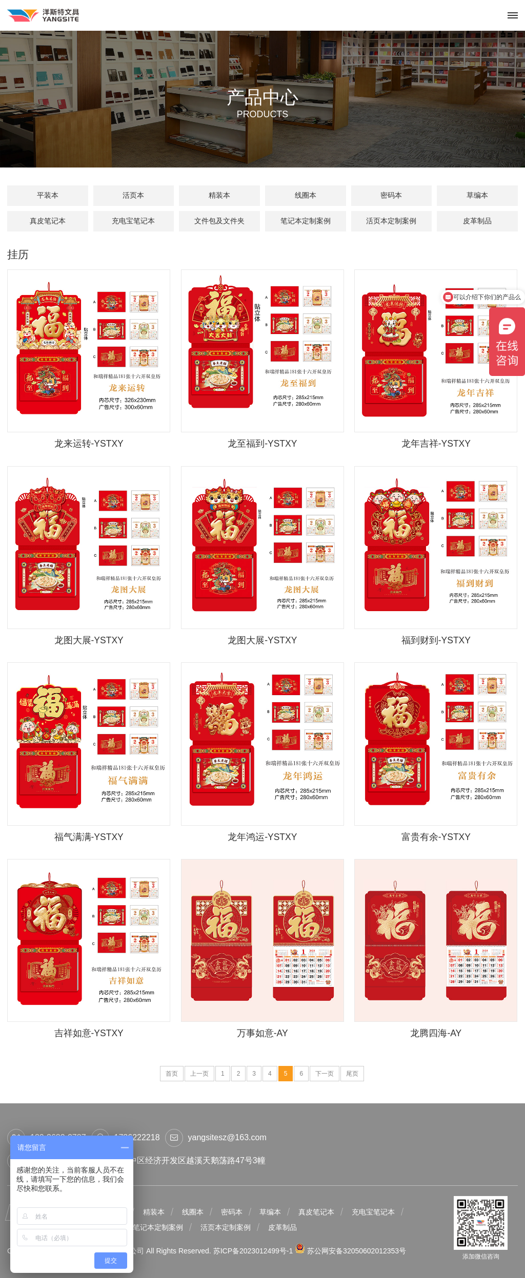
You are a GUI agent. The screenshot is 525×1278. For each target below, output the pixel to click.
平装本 (47, 195)
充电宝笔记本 (133, 221)
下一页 (324, 1073)
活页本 (133, 195)
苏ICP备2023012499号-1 (254, 1251)
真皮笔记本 (48, 221)
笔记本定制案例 (305, 221)
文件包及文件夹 (219, 221)
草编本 (477, 195)
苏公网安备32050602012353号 (350, 1251)
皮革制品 (477, 221)
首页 (172, 1073)
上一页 (199, 1073)
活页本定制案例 (391, 221)
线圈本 (305, 195)
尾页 (352, 1073)
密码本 (391, 195)
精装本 (219, 195)
